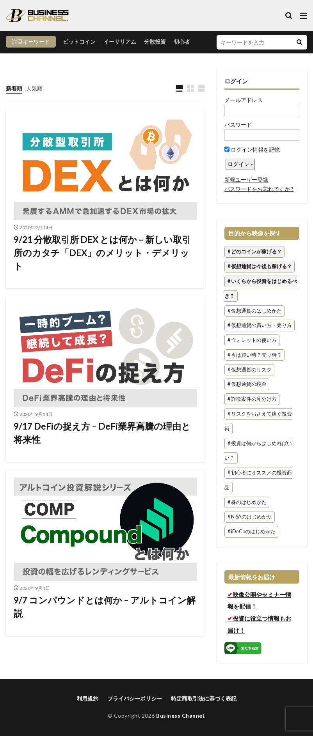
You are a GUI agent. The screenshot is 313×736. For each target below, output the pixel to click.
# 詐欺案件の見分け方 (252, 399)
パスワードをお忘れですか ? (258, 189)
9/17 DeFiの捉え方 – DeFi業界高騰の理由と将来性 (101, 436)
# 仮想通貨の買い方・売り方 (260, 326)
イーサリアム (119, 41)
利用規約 (87, 698)
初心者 (182, 41)
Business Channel (180, 715)
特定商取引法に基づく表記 (204, 698)
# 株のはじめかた (247, 502)
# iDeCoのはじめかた (252, 532)
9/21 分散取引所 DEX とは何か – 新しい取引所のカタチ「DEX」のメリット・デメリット (105, 254)
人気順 (34, 88)
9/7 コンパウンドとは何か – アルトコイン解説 (104, 612)
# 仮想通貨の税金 (247, 384)
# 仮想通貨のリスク (250, 370)
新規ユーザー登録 (246, 179)
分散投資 (155, 41)
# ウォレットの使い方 (252, 340)
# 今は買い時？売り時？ (255, 355)
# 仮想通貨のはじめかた (255, 311)
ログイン (236, 81)
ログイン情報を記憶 (252, 149)
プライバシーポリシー (134, 698)
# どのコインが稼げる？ (255, 252)
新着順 (14, 88)
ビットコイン (79, 41)
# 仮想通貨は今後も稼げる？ (260, 266)
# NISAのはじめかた (250, 517)
